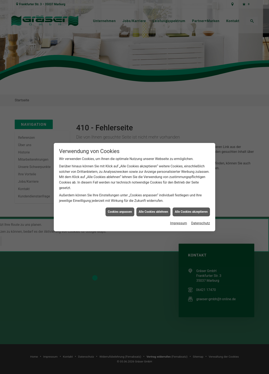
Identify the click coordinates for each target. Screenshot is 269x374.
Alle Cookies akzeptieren (191, 203)
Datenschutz (200, 215)
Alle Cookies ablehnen (153, 203)
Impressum (178, 215)
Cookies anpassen (120, 203)
